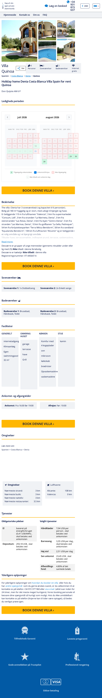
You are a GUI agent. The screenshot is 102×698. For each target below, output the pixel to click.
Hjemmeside (10, 14)
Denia (28, 76)
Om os (36, 14)
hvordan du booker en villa (45, 582)
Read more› (7, 241)
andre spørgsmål (13, 586)
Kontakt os (24, 14)
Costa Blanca (17, 76)
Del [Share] (20, 68)
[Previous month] (7, 117)
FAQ (45, 14)
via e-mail (49, 589)
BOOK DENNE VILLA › (38, 190)
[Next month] (69, 117)
